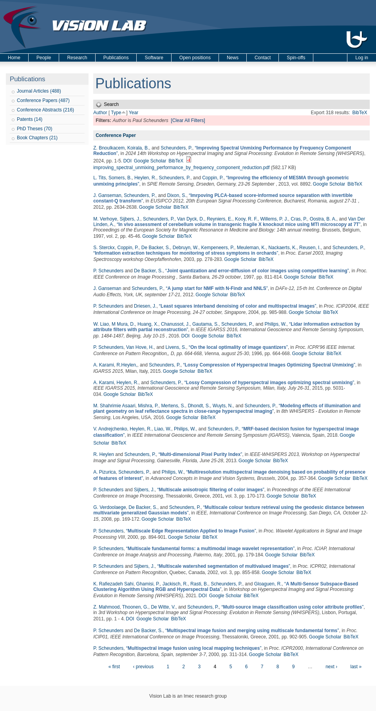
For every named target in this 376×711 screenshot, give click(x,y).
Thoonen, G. (135, 607)
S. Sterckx (104, 247)
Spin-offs (296, 57)
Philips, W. (276, 324)
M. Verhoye (105, 219)
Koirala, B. (138, 148)
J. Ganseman (107, 195)
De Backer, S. (155, 247)
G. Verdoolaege (109, 507)
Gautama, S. (205, 324)
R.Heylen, (127, 365)
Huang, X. (147, 324)
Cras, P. (299, 219)
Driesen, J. (145, 306)
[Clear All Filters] (188, 120)
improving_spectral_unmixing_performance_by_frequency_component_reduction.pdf (181, 167)
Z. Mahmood (106, 607)
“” (238, 224)
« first (114, 666)
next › (331, 666)
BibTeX (359, 112)
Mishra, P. (148, 405)
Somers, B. (120, 177)
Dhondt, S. (199, 405)
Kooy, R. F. (246, 219)
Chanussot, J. (175, 324)
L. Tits (99, 177)
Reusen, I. (310, 247)
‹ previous (143, 666)
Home (14, 57)
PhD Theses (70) (34, 128)
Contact (263, 57)
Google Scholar (150, 161)
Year (133, 112)
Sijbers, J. (130, 219)
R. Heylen (103, 454)
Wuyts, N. (223, 405)
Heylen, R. (145, 177)
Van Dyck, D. (190, 219)
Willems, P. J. (274, 219)
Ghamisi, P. (148, 584)
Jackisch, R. (175, 584)
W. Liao (101, 324)
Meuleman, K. (251, 247)
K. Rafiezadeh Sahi (113, 584)
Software (154, 57)
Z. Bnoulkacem (109, 148)
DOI (127, 161)
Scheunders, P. (176, 148)
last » (356, 666)
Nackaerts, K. (282, 247)
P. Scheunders (108, 270)
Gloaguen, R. (268, 584)
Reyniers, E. (219, 219)
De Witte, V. (163, 607)
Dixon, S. (176, 195)
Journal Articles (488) (39, 91)
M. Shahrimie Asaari (114, 405)
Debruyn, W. (186, 247)
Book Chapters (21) (37, 137)
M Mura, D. (123, 324)
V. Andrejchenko (110, 429)
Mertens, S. (173, 405)
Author (100, 112)
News (233, 57)
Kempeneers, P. (217, 247)
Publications (116, 57)
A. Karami (103, 365)
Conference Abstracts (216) (45, 110)
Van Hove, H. (140, 347)
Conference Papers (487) (43, 100)
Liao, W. (162, 429)
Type (116, 112)
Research (77, 57)
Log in (361, 57)
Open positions (195, 57)
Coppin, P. (213, 177)
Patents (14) (29, 119)
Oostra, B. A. (323, 219)
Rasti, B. (199, 584)
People (43, 57)
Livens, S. (176, 347)
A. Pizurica (104, 472)
